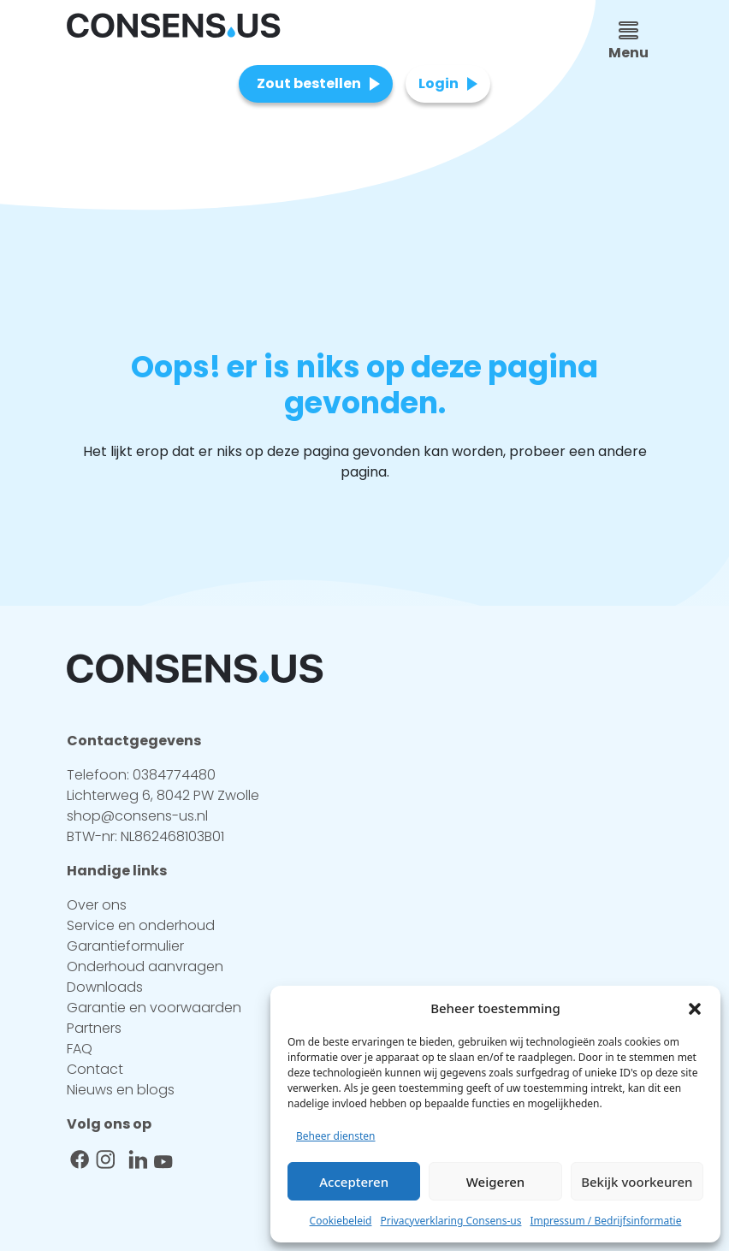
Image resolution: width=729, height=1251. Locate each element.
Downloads (105, 987)
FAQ (79, 1048)
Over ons (97, 905)
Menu (628, 41)
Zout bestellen (309, 83)
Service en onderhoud (141, 925)
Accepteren (353, 1181)
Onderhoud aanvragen (145, 966)
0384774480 (174, 775)
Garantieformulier (125, 946)
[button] (694, 1008)
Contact (95, 1069)
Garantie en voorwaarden (154, 1007)
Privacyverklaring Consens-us (450, 1220)
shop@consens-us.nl (137, 816)
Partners (94, 1028)
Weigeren (495, 1181)
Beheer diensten (336, 1136)
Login (438, 83)
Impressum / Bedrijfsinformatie (605, 1220)
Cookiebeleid (341, 1220)
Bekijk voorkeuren (636, 1181)
